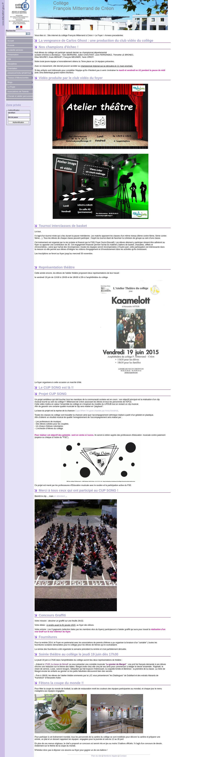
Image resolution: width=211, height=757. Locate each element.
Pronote (10, 45)
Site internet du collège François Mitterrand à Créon (70, 35)
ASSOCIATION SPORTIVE (19, 73)
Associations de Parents (18, 91)
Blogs (9, 82)
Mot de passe (13, 117)
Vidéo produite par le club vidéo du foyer (71, 78)
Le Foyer (11, 87)
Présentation (12, 55)
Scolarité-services (15, 50)
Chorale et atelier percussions (20, 96)
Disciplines (12, 64)
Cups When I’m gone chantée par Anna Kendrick (96, 411)
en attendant (59, 496)
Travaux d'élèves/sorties (18, 78)
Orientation (12, 68)
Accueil (10, 41)
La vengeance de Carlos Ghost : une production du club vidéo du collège (96, 40)
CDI (9, 59)
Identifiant (11, 113)
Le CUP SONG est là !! (56, 387)
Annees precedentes (114, 35)
